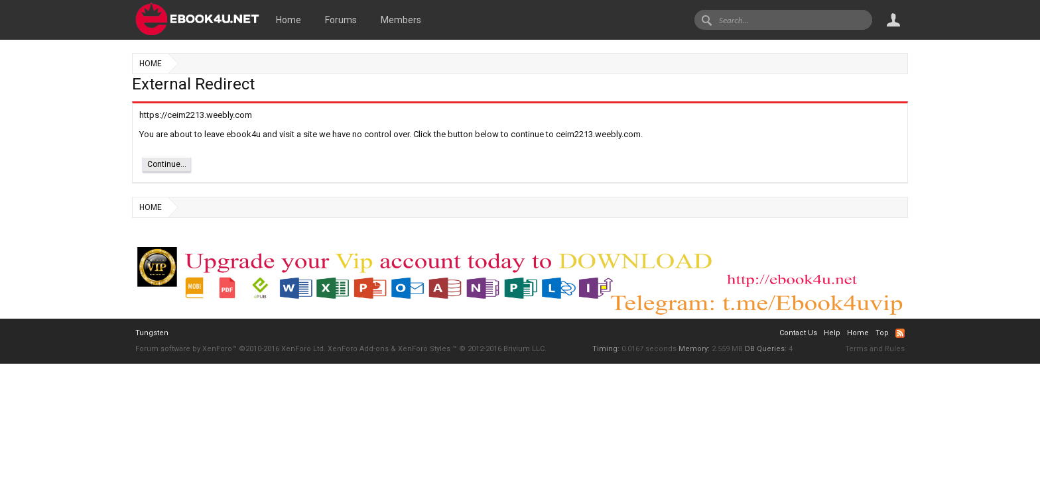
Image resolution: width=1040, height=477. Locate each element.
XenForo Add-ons (358, 348)
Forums (341, 20)
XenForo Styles (424, 348)
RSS (900, 333)
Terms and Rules (875, 348)
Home (288, 20)
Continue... (166, 164)
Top (882, 333)
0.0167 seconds (649, 348)
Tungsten (151, 333)
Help (832, 333)
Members (401, 20)
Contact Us (798, 333)
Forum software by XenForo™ (230, 348)
